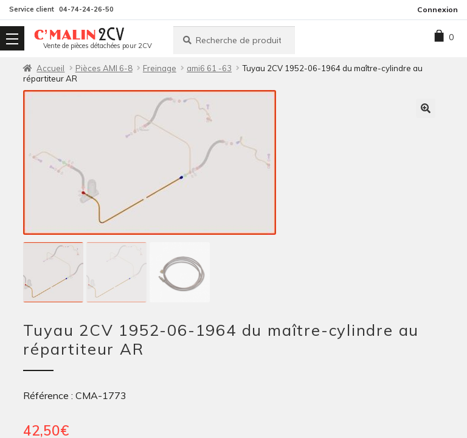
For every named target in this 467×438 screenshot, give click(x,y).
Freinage (159, 68)
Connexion (437, 9)
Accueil (50, 68)
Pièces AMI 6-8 (104, 68)
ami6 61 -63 (209, 68)
